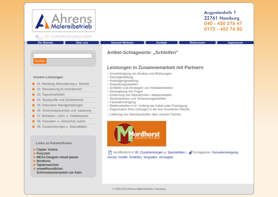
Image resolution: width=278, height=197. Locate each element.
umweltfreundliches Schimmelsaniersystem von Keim (59, 170)
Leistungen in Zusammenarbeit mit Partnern (155, 67)
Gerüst (112, 157)
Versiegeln (166, 157)
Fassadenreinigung (225, 152)
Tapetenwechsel (48, 165)
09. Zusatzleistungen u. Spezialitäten (160, 152)
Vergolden (150, 157)
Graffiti (122, 157)
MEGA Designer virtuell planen (57, 157)
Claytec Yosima (47, 149)
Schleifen (135, 157)
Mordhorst (43, 161)
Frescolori (43, 153)
